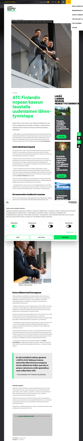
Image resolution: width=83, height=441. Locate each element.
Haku (26, 416)
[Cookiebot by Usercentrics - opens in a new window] (70, 202)
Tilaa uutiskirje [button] (13, 418)
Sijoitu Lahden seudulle (32, 409)
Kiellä (17, 237)
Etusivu (13, 19)
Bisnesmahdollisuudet (31, 407)
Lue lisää (62, 137)
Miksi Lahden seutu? (31, 405)
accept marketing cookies (26, 363)
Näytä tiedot (70, 232)
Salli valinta (41, 237)
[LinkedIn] (76, 410)
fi (52, 2)
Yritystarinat (20, 19)
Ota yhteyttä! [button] (72, 2)
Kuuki (76, 429)
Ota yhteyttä (29, 418)
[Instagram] (76, 413)
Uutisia (27, 414)
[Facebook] (76, 417)
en (55, 2)
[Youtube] (76, 420)
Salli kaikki (65, 237)
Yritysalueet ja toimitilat (32, 410)
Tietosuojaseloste (9, 430)
